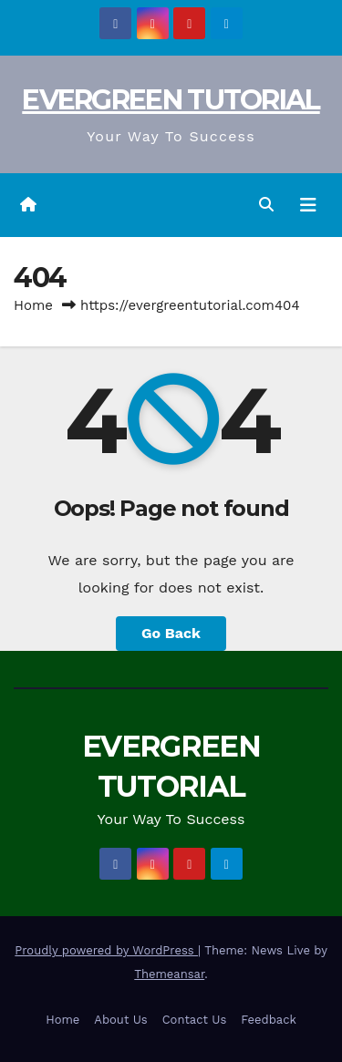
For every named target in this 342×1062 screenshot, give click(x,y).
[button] (266, 204)
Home (33, 305)
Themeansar (169, 974)
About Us (120, 1019)
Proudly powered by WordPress (106, 950)
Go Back (171, 633)
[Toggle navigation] (308, 205)
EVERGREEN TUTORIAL (170, 100)
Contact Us (194, 1019)
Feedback (268, 1019)
